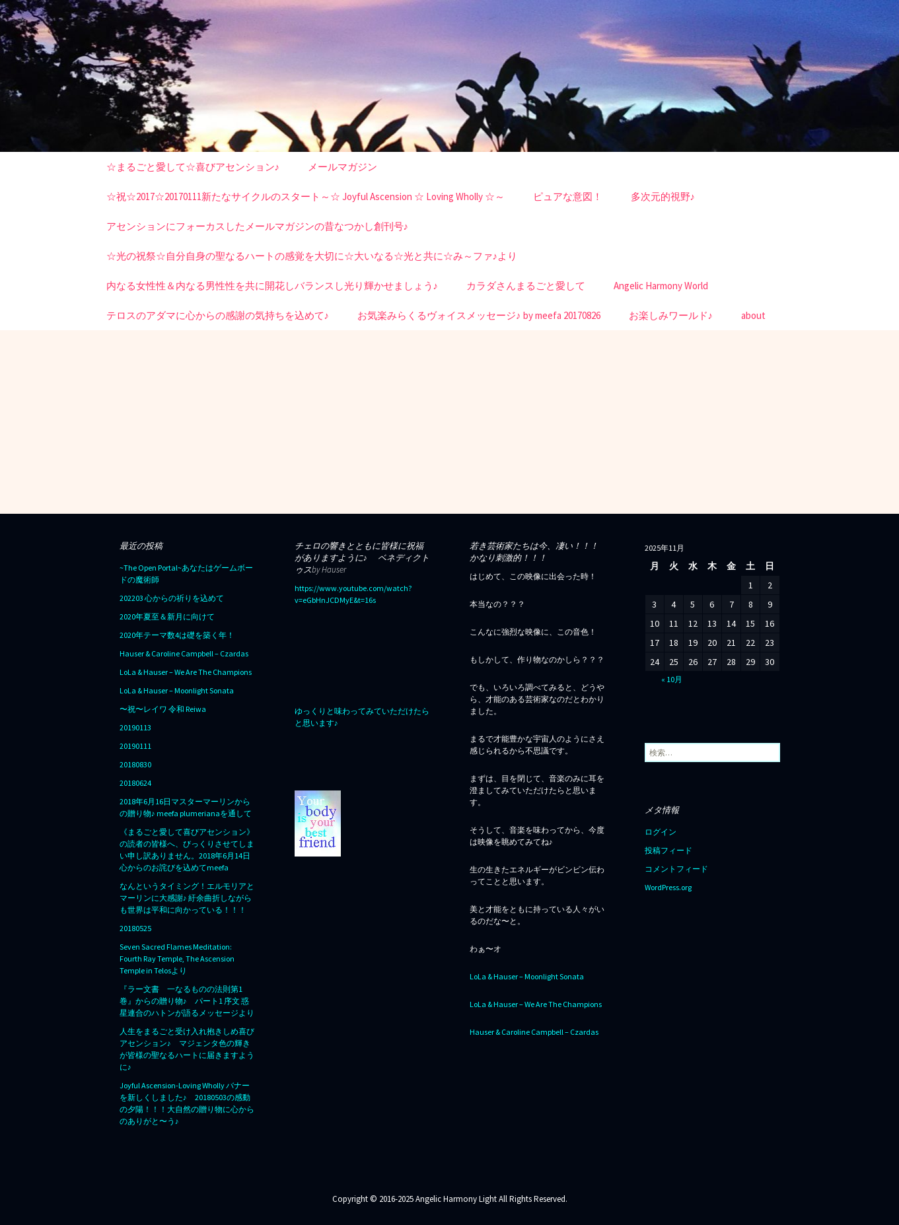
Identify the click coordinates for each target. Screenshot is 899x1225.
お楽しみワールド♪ (671, 315)
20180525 (135, 928)
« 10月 (671, 679)
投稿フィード (668, 850)
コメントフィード (676, 869)
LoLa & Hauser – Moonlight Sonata (177, 690)
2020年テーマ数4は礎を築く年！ (177, 635)
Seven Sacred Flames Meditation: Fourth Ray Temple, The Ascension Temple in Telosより (177, 958)
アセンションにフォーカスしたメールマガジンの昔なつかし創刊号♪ (257, 226)
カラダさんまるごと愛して (525, 285)
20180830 (135, 764)
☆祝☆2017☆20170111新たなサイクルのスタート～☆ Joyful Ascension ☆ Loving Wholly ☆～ (305, 196)
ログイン (660, 832)
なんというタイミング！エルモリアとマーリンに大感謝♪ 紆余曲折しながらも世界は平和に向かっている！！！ (187, 898)
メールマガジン (342, 166)
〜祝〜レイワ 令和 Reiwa (163, 709)
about (753, 315)
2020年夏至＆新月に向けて (167, 616)
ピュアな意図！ (567, 196)
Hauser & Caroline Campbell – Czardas (184, 653)
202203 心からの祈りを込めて (172, 598)
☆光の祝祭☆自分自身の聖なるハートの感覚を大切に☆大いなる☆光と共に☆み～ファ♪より (312, 256)
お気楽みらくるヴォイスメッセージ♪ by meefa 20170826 (478, 315)
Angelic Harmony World (661, 285)
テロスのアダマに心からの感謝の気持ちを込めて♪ (218, 315)
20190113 (135, 727)
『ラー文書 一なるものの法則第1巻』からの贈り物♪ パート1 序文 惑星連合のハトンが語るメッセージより (187, 1001)
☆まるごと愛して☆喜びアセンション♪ (193, 166)
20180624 (135, 783)
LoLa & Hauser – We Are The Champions (186, 672)
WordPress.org (668, 887)
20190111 (135, 746)
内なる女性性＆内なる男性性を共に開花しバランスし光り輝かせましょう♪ (272, 285)
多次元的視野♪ (663, 196)
